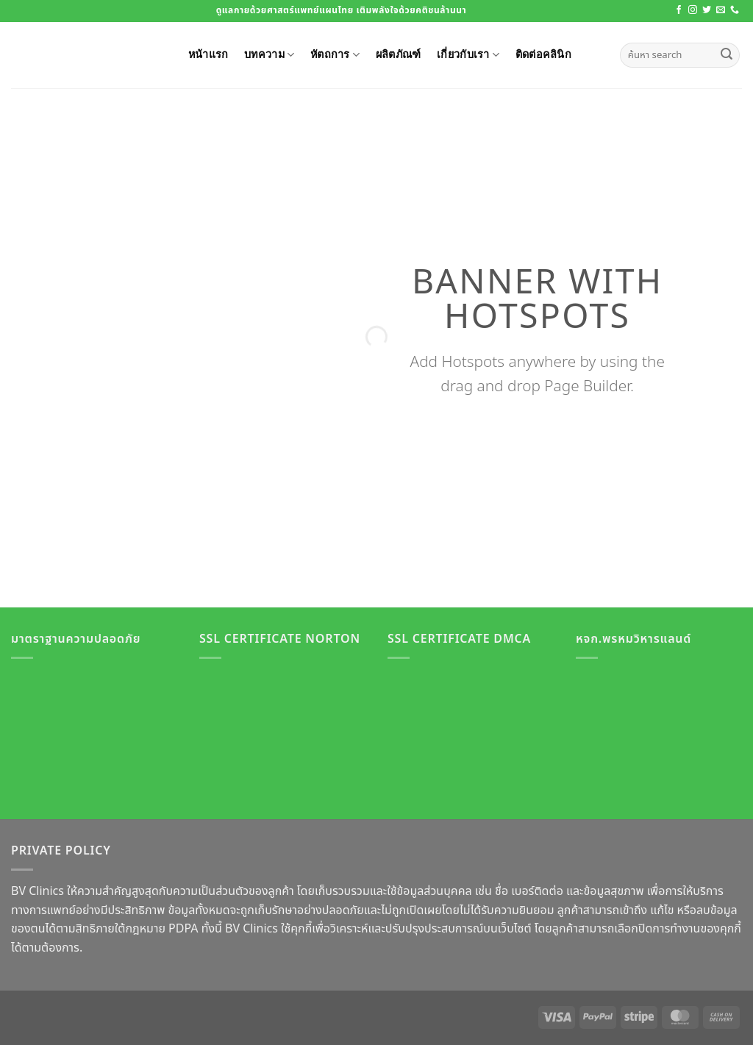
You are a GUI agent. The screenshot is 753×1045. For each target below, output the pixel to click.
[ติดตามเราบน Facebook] (678, 10)
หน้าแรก (208, 54)
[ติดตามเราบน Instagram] (692, 10)
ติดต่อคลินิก (543, 54)
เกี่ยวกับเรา (468, 55)
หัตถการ (335, 55)
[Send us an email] (720, 10)
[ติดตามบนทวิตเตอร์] (706, 10)
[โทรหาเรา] (734, 10)
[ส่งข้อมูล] (726, 55)
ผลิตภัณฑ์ (398, 54)
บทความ (269, 55)
